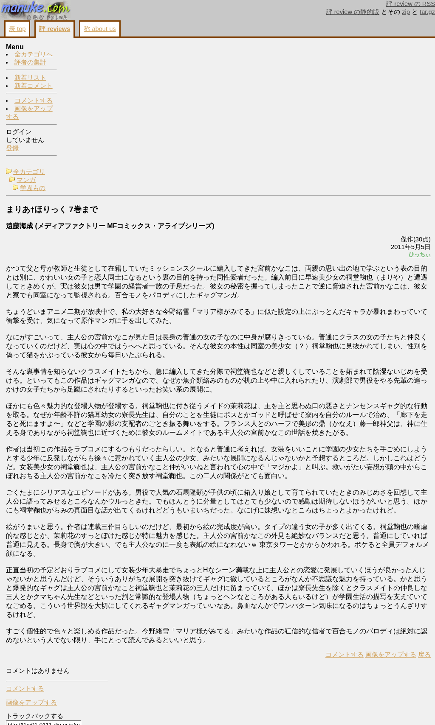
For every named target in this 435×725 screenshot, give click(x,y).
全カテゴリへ (33, 54)
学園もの (92, 63)
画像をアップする (284, 708)
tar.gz (427, 11)
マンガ (85, 55)
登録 (12, 148)
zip (406, 11)
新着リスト (30, 78)
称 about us (100, 28)
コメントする (33, 101)
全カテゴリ (89, 47)
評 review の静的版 (353, 11)
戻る (318, 708)
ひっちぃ (313, 130)
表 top (17, 28)
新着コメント (33, 86)
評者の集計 (30, 62)
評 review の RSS (410, 3)
